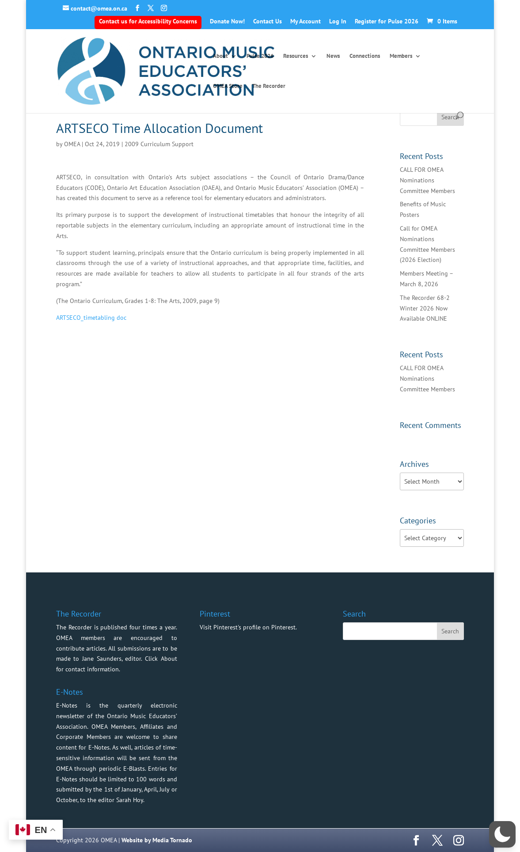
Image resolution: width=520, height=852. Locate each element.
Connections (364, 56)
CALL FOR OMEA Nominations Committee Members (427, 180)
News (333, 56)
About (220, 56)
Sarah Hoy (129, 800)
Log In (337, 21)
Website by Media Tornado (156, 840)
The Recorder (268, 86)
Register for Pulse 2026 (386, 21)
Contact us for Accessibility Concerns (148, 21)
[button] (502, 834)
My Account (305, 21)
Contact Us (267, 21)
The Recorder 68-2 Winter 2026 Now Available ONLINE (425, 308)
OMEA (72, 144)
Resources (295, 56)
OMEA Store (228, 86)
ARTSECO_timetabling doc (91, 318)
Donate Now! (227, 21)
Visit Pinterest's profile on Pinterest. (248, 627)
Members (401, 56)
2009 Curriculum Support (159, 144)
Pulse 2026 (260, 56)
